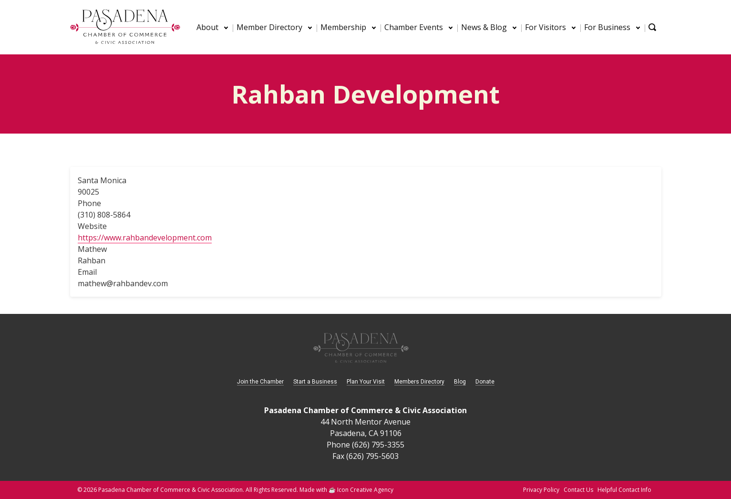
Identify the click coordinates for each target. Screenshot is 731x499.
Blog (460, 381)
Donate (484, 381)
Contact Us (578, 490)
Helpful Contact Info (624, 490)
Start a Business (315, 381)
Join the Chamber (260, 381)
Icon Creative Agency (365, 490)
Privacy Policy (541, 490)
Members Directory (419, 381)
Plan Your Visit (366, 381)
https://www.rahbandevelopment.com (145, 237)
